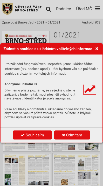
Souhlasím (32, 135)
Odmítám (72, 135)
